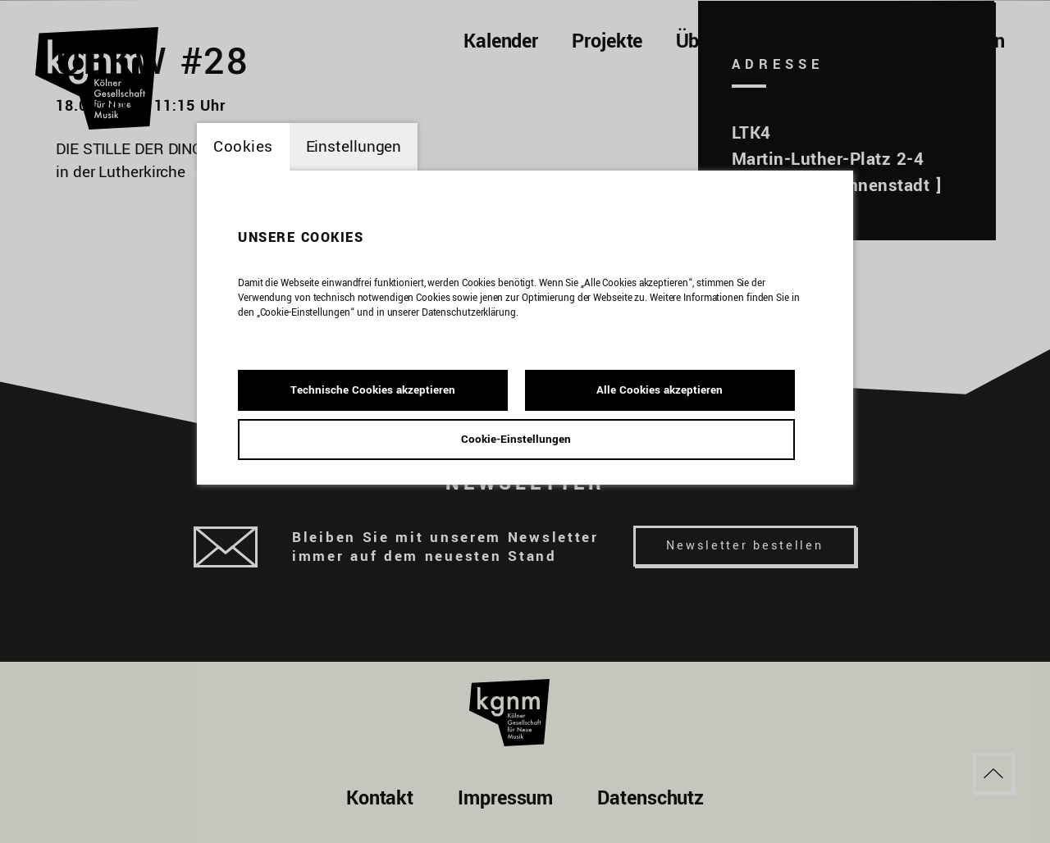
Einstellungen (354, 146)
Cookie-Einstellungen (516, 439)
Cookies (243, 146)
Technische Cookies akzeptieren (372, 390)
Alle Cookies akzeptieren (659, 390)
